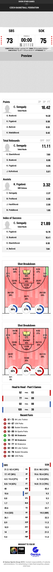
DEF (48, 140)
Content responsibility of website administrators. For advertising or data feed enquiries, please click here (27, 564)
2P (39, 101)
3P (44, 101)
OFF (42, 140)
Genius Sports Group (35, 552)
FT (48, 101)
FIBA (17, 552)
